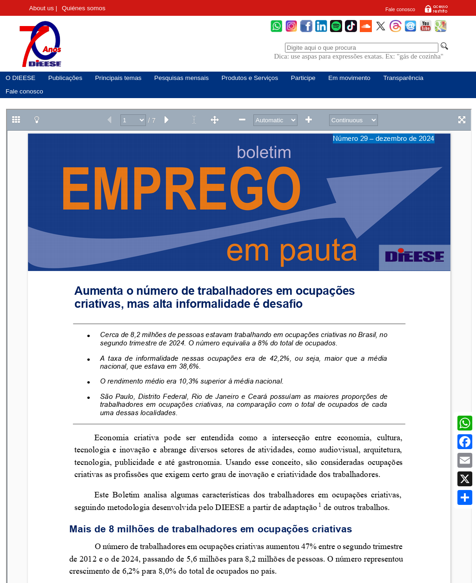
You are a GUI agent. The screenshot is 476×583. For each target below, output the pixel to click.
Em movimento (349, 77)
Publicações (65, 77)
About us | (43, 8)
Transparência (403, 77)
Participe (303, 77)
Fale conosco (400, 9)
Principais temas (118, 77)
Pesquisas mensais (181, 77)
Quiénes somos (84, 8)
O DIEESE (20, 77)
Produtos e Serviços (250, 77)
